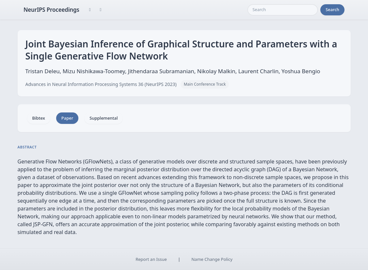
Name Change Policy (211, 259)
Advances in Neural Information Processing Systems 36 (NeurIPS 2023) (101, 84)
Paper (67, 118)
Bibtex (38, 118)
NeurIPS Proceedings (51, 9)
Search (332, 9)
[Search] (283, 9)
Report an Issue (151, 259)
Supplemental (103, 118)
